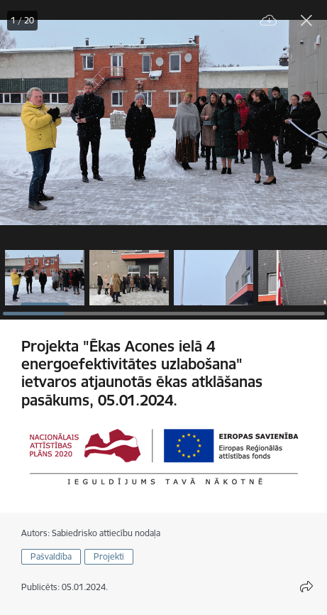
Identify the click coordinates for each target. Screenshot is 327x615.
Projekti (109, 556)
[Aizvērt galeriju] (306, 20)
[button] (44, 277)
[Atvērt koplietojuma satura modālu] (306, 586)
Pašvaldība (51, 556)
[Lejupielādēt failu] (268, 21)
